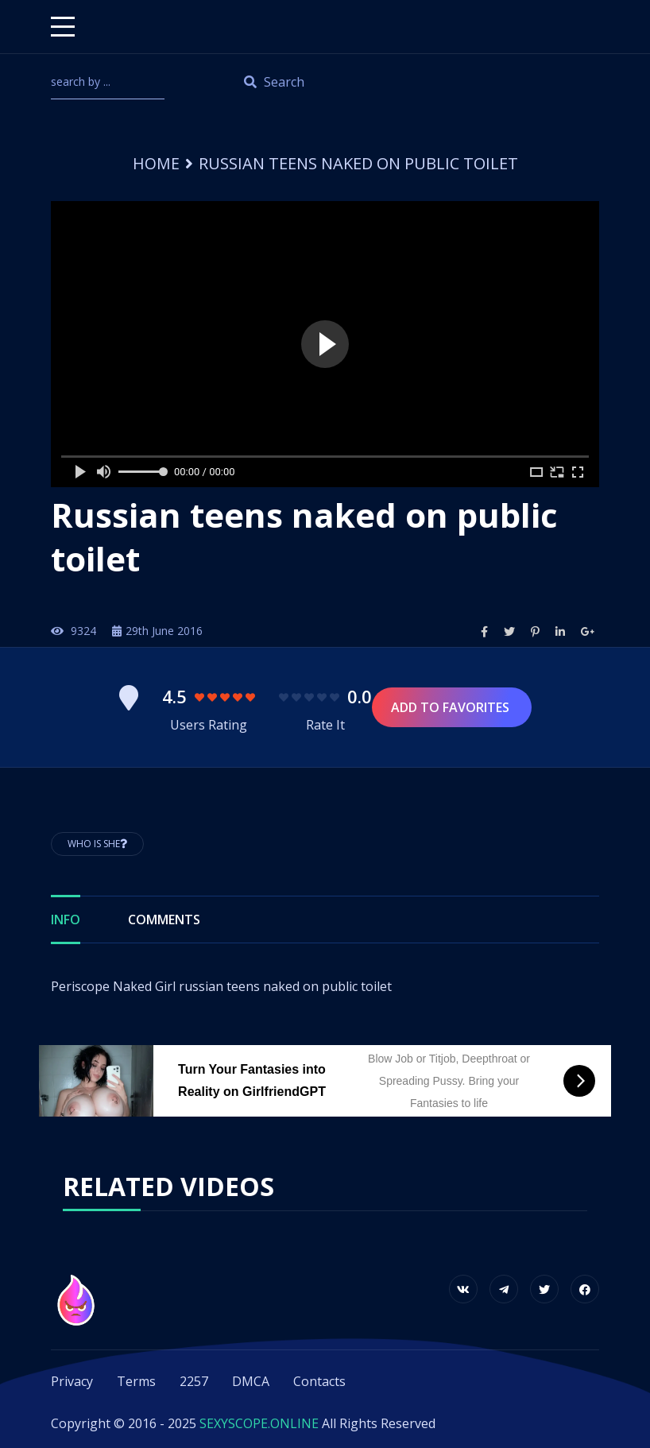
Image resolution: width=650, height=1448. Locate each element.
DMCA (250, 1381)
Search (274, 82)
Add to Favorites (452, 707)
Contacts (319, 1381)
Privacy (72, 1381)
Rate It (325, 725)
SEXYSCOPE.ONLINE (259, 1423)
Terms (136, 1381)
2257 (194, 1381)
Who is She (97, 843)
